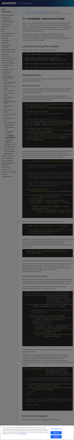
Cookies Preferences (56, 431)
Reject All (56, 435)
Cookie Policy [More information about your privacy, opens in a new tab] (22, 436)
